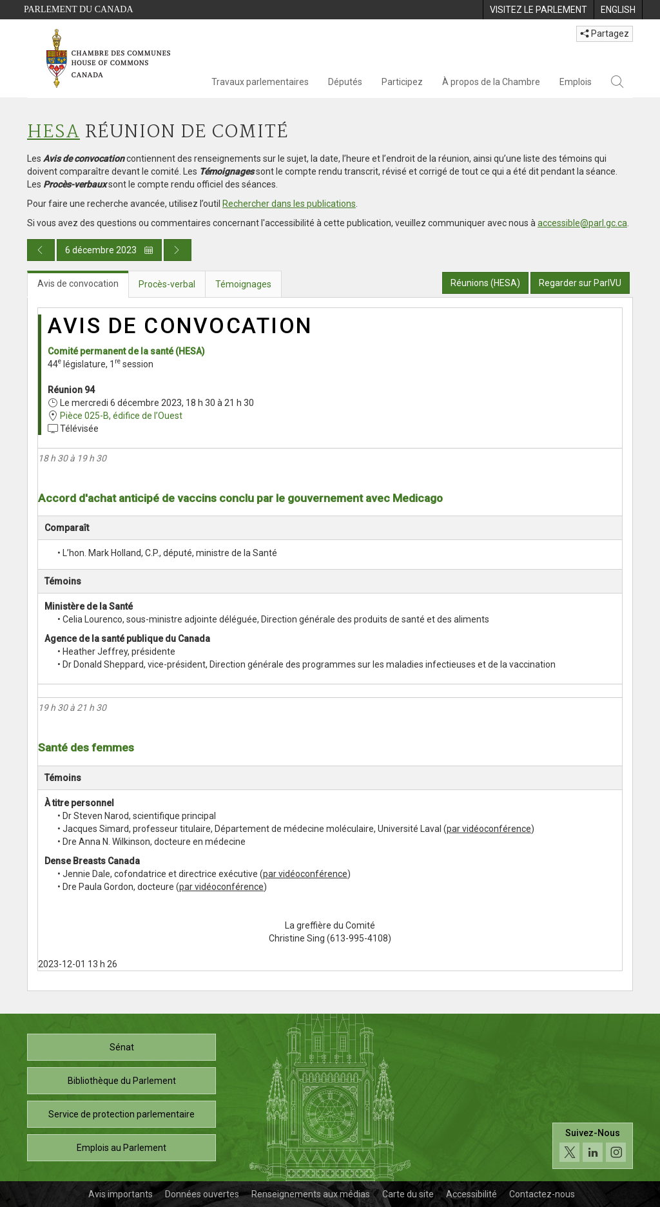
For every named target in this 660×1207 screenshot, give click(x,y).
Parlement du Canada (78, 9)
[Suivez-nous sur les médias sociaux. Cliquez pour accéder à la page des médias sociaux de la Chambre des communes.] (592, 1146)
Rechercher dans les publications (289, 203)
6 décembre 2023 (109, 250)
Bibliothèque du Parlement (122, 1081)
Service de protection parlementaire (121, 1114)
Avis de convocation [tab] (78, 283)
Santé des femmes (86, 747)
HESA (53, 132)
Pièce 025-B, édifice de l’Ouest (121, 415)
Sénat (122, 1047)
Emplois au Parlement (121, 1148)
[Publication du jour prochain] (177, 250)
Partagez (604, 33)
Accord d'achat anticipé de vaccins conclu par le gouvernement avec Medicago (240, 498)
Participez (402, 82)
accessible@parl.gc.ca (582, 223)
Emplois (575, 82)
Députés (345, 82)
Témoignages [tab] (243, 284)
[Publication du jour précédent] (41, 250)
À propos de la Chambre (491, 82)
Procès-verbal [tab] (167, 284)
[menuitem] (538, 9)
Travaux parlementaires (260, 82)
